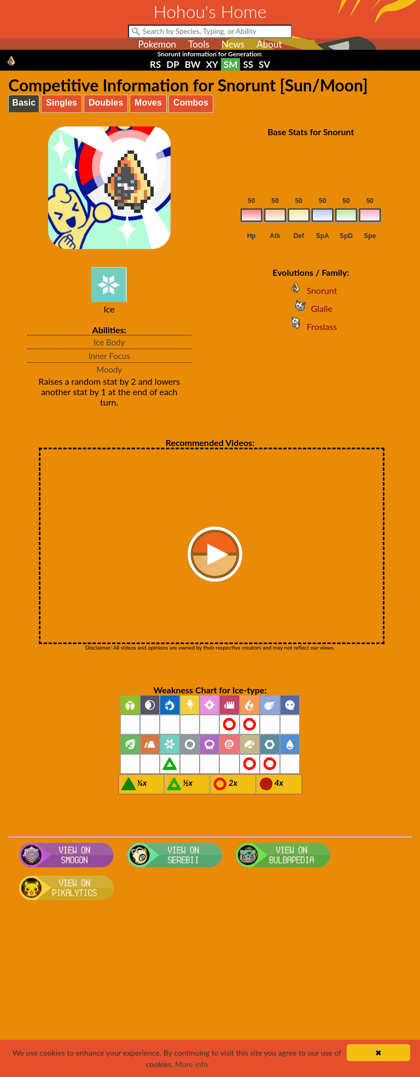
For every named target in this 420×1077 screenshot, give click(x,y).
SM (230, 64)
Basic (24, 102)
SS (248, 64)
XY (212, 64)
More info (191, 1064)
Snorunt (310, 290)
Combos (190, 102)
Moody (109, 369)
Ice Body (109, 342)
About (269, 44)
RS (155, 64)
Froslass (311, 326)
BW (193, 64)
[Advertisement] (210, 992)
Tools (198, 44)
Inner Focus (109, 356)
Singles (61, 102)
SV (264, 64)
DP (172, 64)
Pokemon (157, 44)
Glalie (310, 308)
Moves (148, 102)
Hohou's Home (210, 11)
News (232, 44)
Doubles (106, 102)
